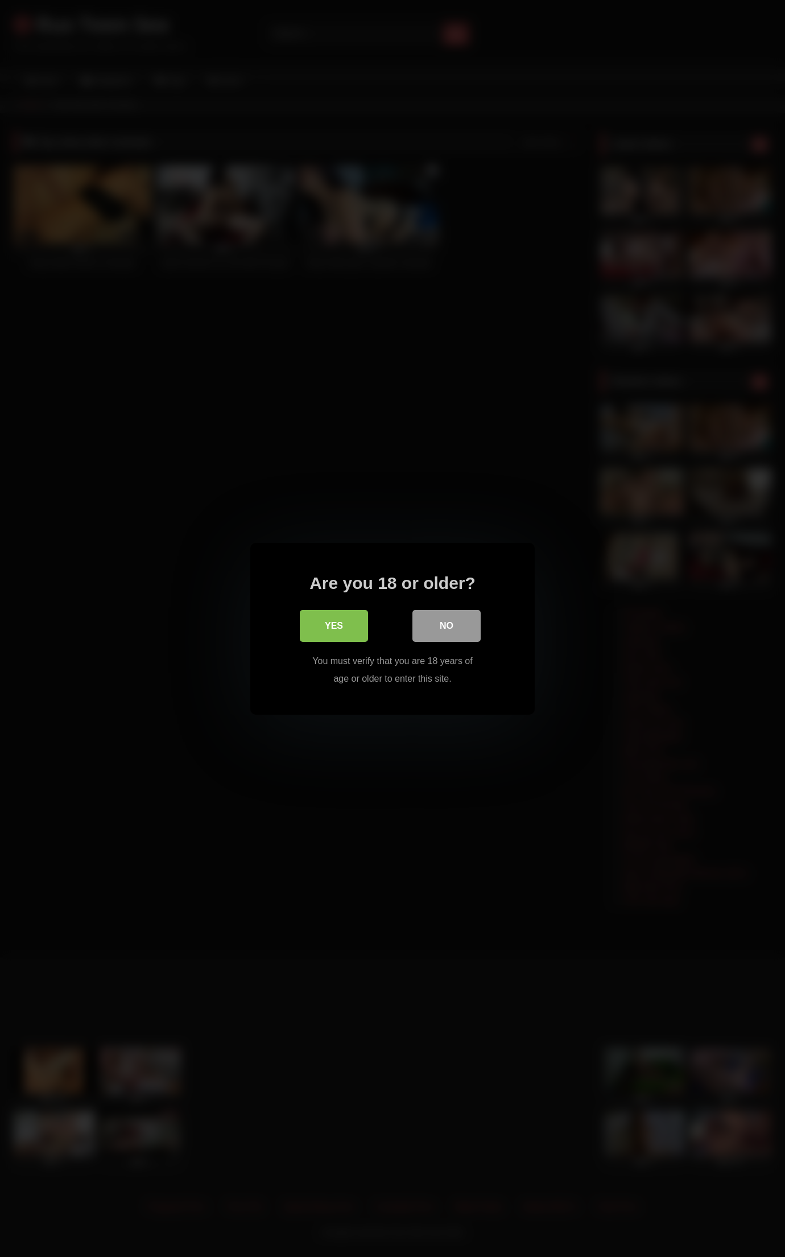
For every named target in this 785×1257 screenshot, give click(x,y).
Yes (334, 625)
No (446, 625)
